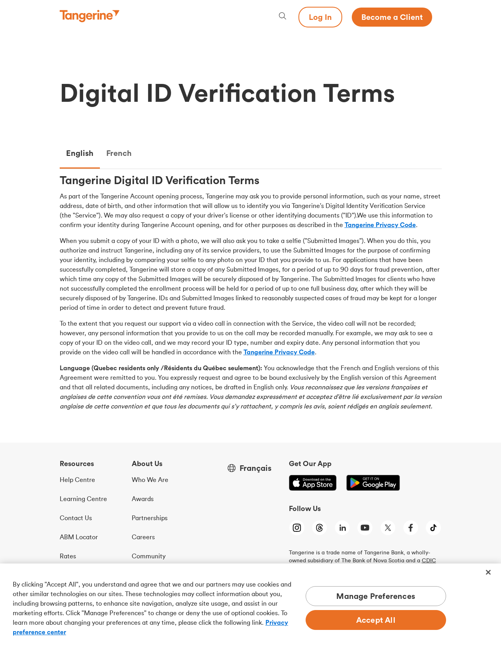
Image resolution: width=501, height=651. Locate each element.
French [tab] (119, 153)
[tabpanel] (251, 294)
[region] (250, 607)
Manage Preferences (375, 596)
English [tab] (80, 153)
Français (255, 468)
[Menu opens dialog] (437, 17)
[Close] (488, 572)
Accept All (376, 620)
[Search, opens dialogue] (282, 16)
